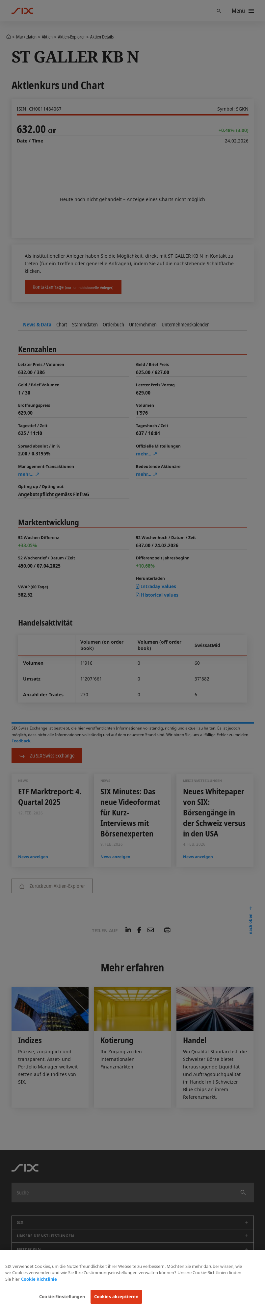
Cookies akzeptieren (116, 1296)
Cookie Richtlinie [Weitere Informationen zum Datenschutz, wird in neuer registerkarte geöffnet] (39, 1279)
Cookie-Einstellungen (62, 1296)
